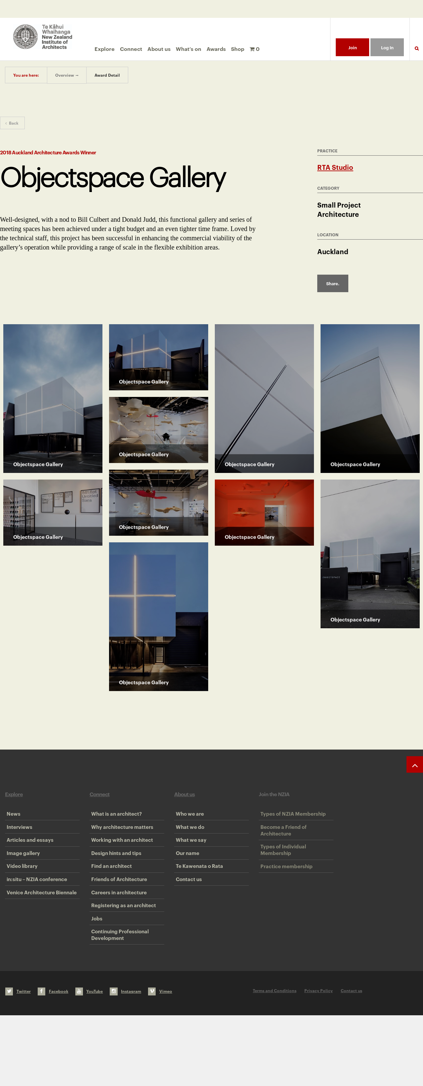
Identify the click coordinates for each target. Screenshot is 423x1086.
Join (352, 47)
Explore (105, 48)
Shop (237, 48)
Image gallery (21, 877)
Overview (64, 75)
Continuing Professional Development (118, 1002)
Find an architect (110, 898)
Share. (332, 283)
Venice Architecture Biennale (40, 938)
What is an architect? (115, 817)
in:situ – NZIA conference (35, 918)
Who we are (188, 817)
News (12, 817)
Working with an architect (120, 857)
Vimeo (160, 1062)
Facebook (53, 1062)
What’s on (188, 48)
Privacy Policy (318, 1061)
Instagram (125, 1062)
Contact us (187, 918)
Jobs (95, 978)
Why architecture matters (121, 837)
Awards (216, 48)
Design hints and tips (115, 877)
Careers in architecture (117, 938)
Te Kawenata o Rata (197, 898)
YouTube (89, 1062)
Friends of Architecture (117, 918)
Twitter (18, 1062)
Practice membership (285, 891)
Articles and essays (28, 857)
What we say (189, 857)
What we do (188, 837)
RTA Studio (335, 167)
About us (159, 48)
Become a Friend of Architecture (282, 840)
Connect (131, 48)
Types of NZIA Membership (291, 817)
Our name (186, 877)
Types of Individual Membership (281, 867)
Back (12, 123)
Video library (20, 898)
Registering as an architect (122, 958)
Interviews (18, 837)
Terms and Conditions (274, 1061)
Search (416, 52)
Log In (387, 47)
